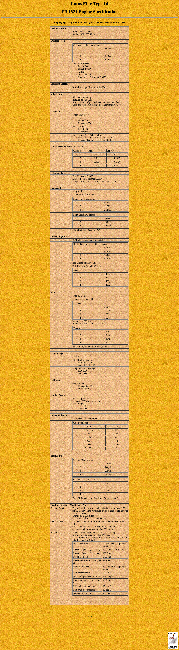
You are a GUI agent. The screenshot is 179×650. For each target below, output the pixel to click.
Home (89, 616)
